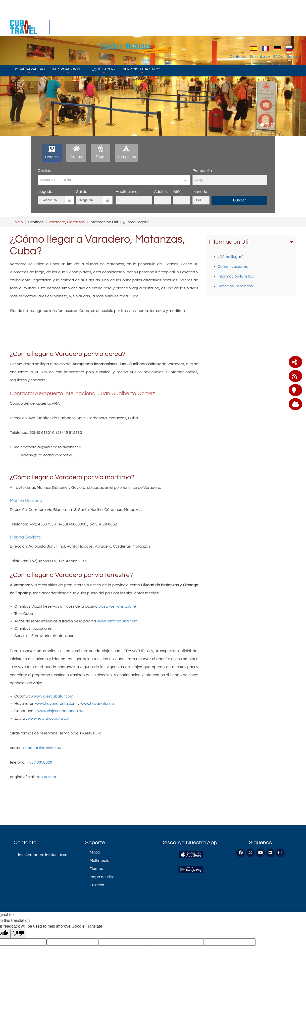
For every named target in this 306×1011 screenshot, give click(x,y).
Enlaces (97, 885)
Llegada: (45, 192)
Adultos (161, 192)
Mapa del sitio (102, 877)
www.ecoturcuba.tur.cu (48, 718)
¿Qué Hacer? (103, 40)
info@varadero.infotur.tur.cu (42, 855)
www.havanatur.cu (97, 704)
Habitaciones (127, 192)
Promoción (202, 171)
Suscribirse (260, 26)
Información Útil (68, 40)
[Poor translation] (18, 933)
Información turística (236, 276)
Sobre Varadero (29, 40)
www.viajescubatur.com (52, 696)
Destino (44, 171)
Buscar (292, 26)
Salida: (82, 192)
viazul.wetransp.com (116, 606)
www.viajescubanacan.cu (60, 711)
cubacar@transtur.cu (41, 748)
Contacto (238, 26)
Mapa (95, 852)
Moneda (199, 192)
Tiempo (96, 869)
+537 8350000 (39, 762)
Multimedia (100, 861)
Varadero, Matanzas (153, 15)
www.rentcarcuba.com (117, 621)
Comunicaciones (233, 266)
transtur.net (45, 777)
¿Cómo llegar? (230, 257)
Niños (178, 192)
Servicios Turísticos (142, 40)
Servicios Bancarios (235, 286)
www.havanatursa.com (56, 704)
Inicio (18, 222)
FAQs (278, 26)
